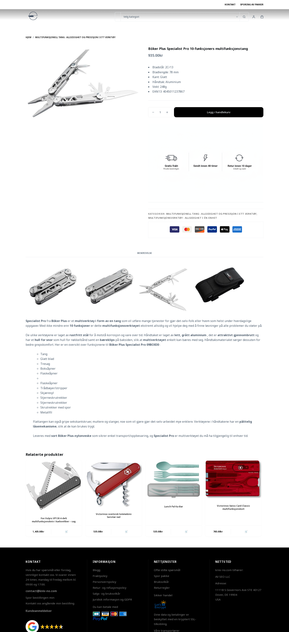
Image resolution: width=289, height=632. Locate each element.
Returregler (162, 587)
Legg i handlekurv (218, 112)
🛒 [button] (66, 531)
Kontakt (230, 4)
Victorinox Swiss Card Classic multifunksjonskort (233, 507)
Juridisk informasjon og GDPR (112, 599)
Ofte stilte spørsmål (167, 570)
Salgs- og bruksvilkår (106, 593)
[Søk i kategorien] (180, 16)
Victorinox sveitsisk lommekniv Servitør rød (114, 516)
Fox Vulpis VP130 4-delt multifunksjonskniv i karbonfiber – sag (54, 520)
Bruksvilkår (161, 582)
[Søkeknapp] (244, 16)
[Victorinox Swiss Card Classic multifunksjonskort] (233, 479)
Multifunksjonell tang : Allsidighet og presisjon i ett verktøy (211, 213)
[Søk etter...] (118, 16)
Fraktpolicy (100, 576)
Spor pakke (161, 576)
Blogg (96, 570)
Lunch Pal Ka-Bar (173, 506)
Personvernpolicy (104, 582)
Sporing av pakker (251, 4)
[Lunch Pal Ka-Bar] (173, 479)
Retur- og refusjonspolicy (109, 587)
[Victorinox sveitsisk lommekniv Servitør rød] (114, 483)
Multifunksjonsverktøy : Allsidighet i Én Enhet (182, 217)
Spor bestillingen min (40, 597)
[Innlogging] (253, 16)
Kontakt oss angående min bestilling (50, 603)
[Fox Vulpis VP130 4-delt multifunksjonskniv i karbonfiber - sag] (54, 485)
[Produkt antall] (160, 112)
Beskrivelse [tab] (144, 253)
